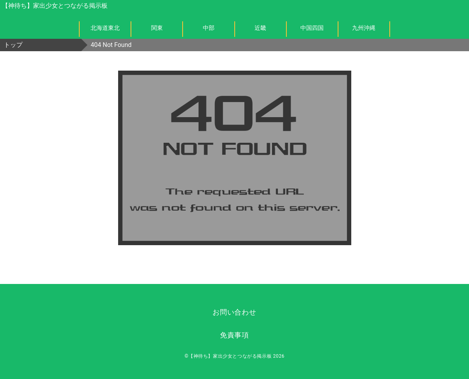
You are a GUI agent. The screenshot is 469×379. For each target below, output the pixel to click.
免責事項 (234, 335)
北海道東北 (105, 27)
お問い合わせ (234, 312)
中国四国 (312, 27)
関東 (157, 27)
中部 (208, 27)
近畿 (260, 27)
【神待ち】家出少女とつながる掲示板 (55, 5)
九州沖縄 (363, 27)
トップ (13, 44)
